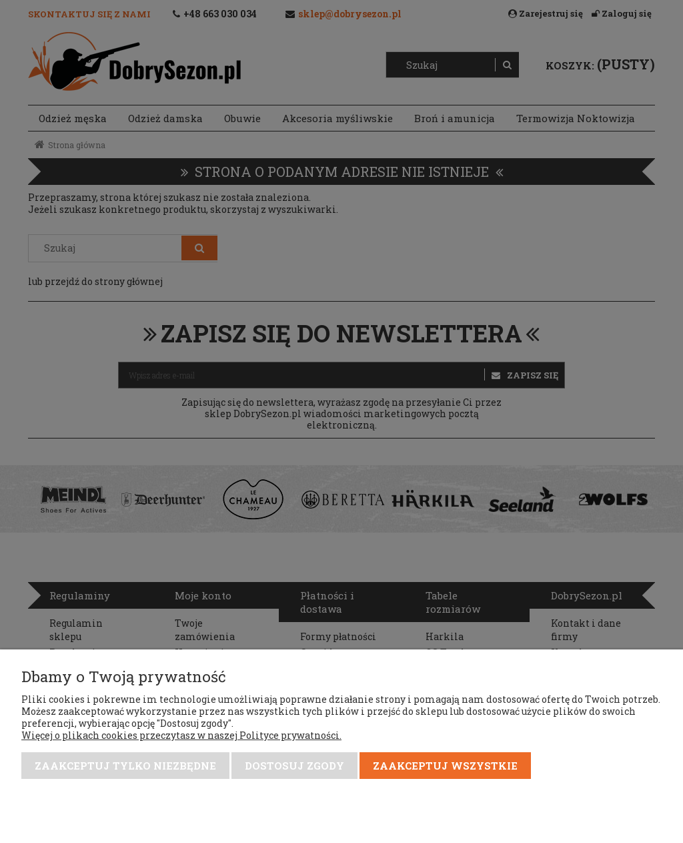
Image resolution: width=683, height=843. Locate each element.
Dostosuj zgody (294, 765)
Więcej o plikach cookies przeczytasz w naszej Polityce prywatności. (181, 735)
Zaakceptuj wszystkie (445, 765)
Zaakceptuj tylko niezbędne (125, 765)
